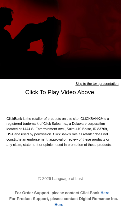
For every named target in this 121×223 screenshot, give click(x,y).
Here (105, 192)
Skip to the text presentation (97, 83)
